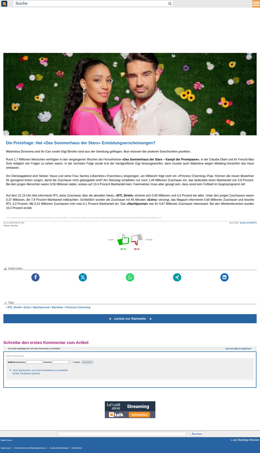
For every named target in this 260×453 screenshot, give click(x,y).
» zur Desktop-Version (245, 440)
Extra (27, 307)
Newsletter (77, 448)
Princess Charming (78, 307)
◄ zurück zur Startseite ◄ (130, 318)
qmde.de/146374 (248, 222)
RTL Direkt (14, 307)
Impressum (6, 448)
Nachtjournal (41, 307)
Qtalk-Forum (6, 440)
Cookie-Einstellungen (59, 448)
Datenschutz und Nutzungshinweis (30, 448)
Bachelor (57, 307)
